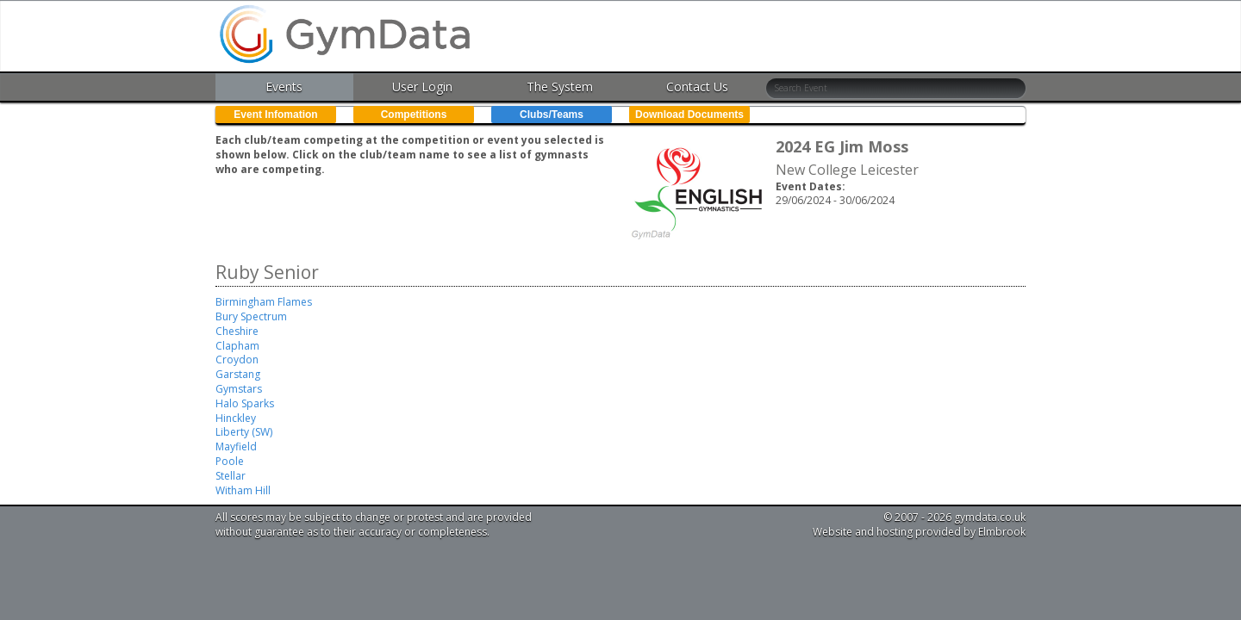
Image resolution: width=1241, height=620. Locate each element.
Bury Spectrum (251, 316)
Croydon (237, 359)
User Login (422, 86)
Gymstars (238, 388)
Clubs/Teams (551, 114)
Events (283, 86)
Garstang (237, 374)
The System (560, 86)
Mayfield (236, 446)
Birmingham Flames (263, 301)
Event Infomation (275, 114)
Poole (229, 461)
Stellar (230, 475)
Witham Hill (243, 490)
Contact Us (697, 86)
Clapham (237, 345)
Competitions (414, 114)
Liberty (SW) (243, 432)
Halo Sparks (244, 403)
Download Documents (689, 114)
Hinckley (235, 418)
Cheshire (237, 331)
